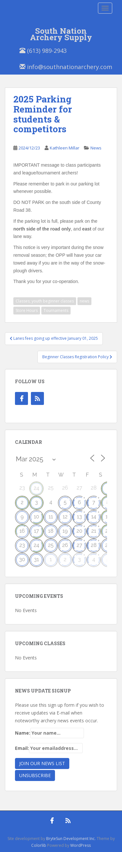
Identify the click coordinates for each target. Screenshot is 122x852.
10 (36, 517)
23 (22, 545)
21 (93, 531)
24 (36, 488)
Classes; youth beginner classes (45, 301)
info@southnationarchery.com (66, 67)
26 (65, 545)
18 (50, 531)
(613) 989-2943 (43, 50)
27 (79, 545)
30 (22, 559)
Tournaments (56, 310)
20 (79, 531)
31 (36, 559)
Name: (49, 733)
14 (93, 517)
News (96, 148)
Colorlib (38, 845)
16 (22, 531)
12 (64, 517)
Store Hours (27, 310)
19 (65, 531)
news (84, 301)
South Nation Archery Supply (61, 32)
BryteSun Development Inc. (71, 838)
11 (50, 517)
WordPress (80, 845)
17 (36, 531)
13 (79, 517)
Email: (49, 748)
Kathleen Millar (64, 148)
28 (94, 545)
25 (50, 545)
